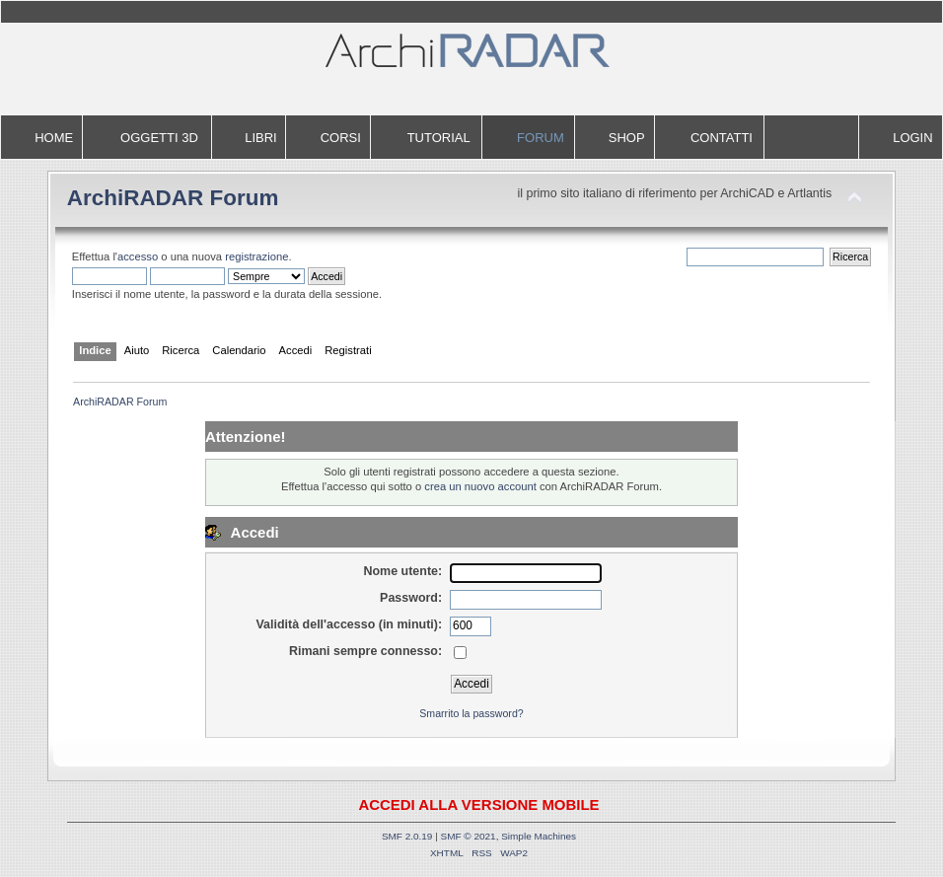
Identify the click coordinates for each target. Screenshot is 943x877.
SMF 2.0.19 (407, 836)
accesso (137, 256)
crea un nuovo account (480, 486)
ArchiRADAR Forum (173, 197)
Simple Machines (538, 836)
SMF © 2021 (468, 836)
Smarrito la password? (471, 713)
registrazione (256, 256)
